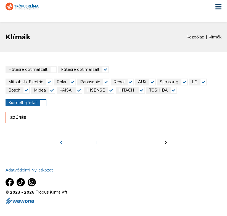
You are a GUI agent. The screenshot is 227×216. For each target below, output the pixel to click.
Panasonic (90, 81)
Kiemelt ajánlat (22, 102)
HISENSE (95, 90)
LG (194, 81)
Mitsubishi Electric (25, 81)
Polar (62, 81)
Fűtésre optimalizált (80, 69)
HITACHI (127, 90)
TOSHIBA (158, 90)
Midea (40, 90)
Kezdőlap (195, 37)
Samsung (169, 81)
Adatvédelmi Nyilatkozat (29, 170)
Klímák (214, 37)
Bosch (14, 90)
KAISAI (66, 90)
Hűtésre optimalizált (27, 69)
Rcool (119, 81)
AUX (142, 81)
